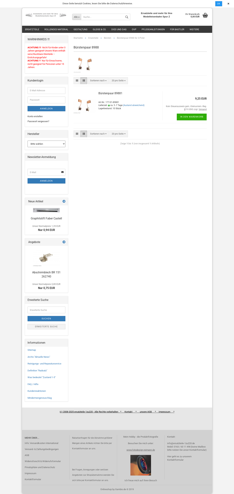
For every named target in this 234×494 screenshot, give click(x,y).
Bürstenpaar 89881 (110, 93)
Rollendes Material (56, 29)
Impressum (30, 473)
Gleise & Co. (99, 29)
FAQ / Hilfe (33, 384)
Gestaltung (80, 29)
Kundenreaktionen (37, 391)
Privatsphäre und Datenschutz (40, 467)
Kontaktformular (33, 479)
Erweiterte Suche (46, 326)
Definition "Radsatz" (37, 370)
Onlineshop (106, 489)
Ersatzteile (32, 29)
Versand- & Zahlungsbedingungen (42, 449)
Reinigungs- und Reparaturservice (44, 363)
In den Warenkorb (191, 117)
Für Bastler (177, 29)
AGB (27, 455)
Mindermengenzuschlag (40, 398)
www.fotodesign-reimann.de (141, 450)
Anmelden (46, 108)
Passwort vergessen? (38, 121)
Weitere (194, 29)
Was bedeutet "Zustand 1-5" (42, 377)
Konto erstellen (35, 116)
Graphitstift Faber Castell (46, 218)
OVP (134, 29)
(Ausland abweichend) (133, 105)
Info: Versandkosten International (41, 443)
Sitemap (32, 350)
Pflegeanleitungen (153, 29)
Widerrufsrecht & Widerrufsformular (43, 461)
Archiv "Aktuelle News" (39, 357)
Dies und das (119, 29)
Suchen (46, 318)
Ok (218, 3)
